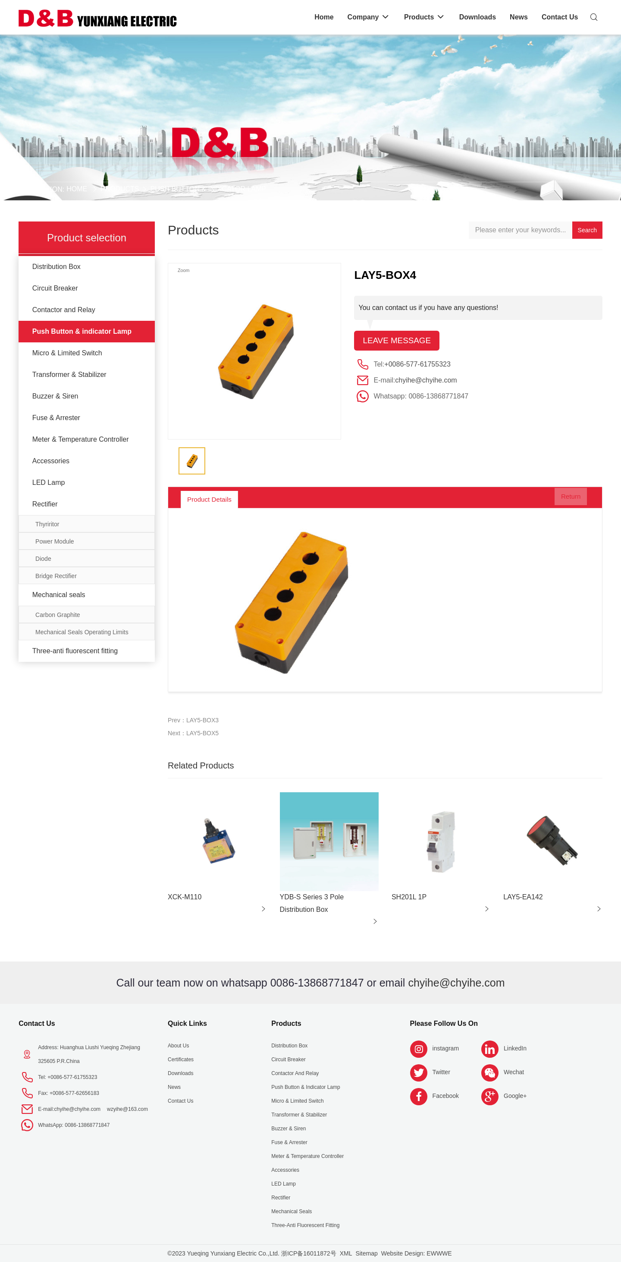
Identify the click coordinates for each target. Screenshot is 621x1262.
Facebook (446, 1095)
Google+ (515, 1095)
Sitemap (366, 1253)
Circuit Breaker (55, 288)
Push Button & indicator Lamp (208, 189)
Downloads (180, 1073)
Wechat (514, 1072)
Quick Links (187, 1023)
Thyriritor (47, 524)
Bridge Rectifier (56, 575)
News (174, 1087)
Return (564, 499)
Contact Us (37, 1023)
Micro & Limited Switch (67, 353)
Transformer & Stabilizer (69, 374)
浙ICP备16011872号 (308, 1253)
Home (76, 189)
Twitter (441, 1072)
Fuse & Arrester (56, 417)
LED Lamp (48, 482)
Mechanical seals (58, 594)
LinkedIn (515, 1048)
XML (346, 1253)
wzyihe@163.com (127, 1109)
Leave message (399, 341)
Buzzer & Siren (55, 396)
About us (178, 1046)
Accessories (50, 461)
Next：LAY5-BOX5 (193, 733)
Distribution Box (56, 266)
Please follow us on (444, 1023)
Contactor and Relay (63, 309)
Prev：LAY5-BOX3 (193, 720)
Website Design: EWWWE (416, 1253)
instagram (446, 1048)
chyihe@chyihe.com (426, 381)
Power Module (54, 541)
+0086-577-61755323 (417, 365)
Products (119, 189)
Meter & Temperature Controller (80, 439)
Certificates (181, 1059)
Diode (43, 558)
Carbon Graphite (57, 614)
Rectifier (45, 504)
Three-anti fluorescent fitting (75, 651)
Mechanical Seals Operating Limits (82, 632)
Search (587, 230)
